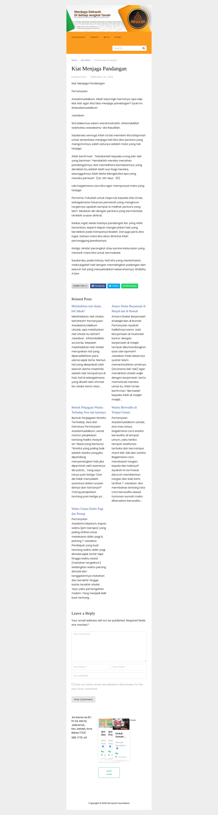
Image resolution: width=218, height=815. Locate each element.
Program (95, 37)
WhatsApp (129, 285)
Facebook (98, 285)
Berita (108, 37)
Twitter (113, 285)
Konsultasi (85, 60)
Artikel (119, 37)
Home (74, 60)
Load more (109, 773)
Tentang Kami (78, 37)
